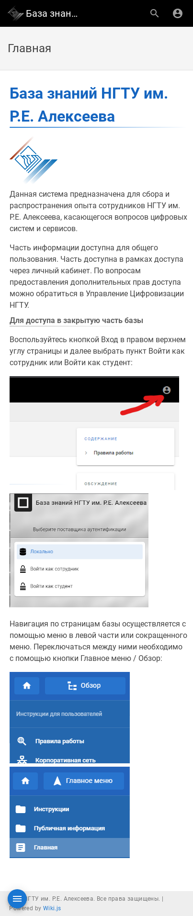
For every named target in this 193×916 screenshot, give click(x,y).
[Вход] (177, 13)
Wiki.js (52, 908)
